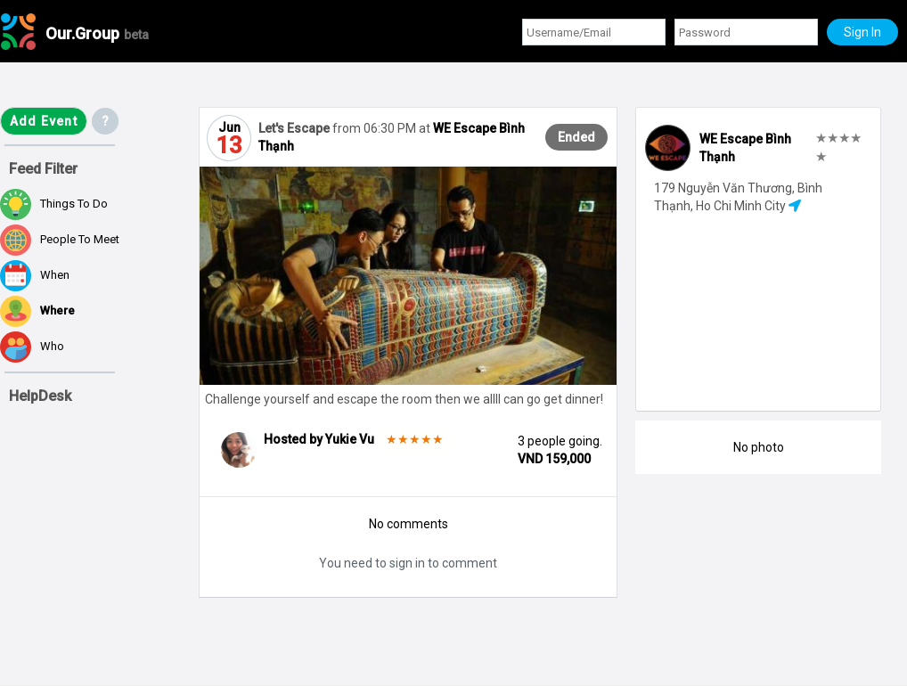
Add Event (44, 121)
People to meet (59, 240)
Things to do (54, 204)
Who (32, 347)
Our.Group (97, 33)
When (34, 275)
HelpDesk (40, 396)
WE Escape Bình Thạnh (745, 148)
